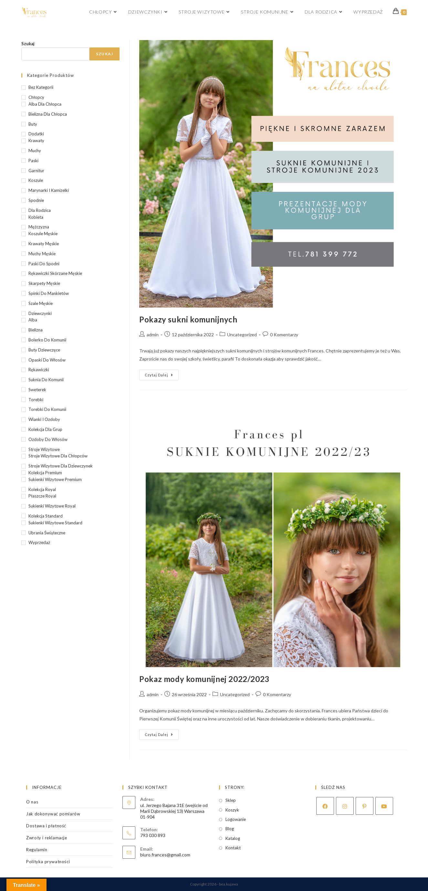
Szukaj (28, 43)
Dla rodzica (39, 210)
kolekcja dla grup (45, 429)
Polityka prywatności (48, 861)
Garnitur (36, 170)
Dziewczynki (40, 313)
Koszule (35, 180)
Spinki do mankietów (48, 293)
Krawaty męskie (43, 243)
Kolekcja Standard (45, 516)
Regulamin (36, 849)
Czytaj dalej (162, 376)
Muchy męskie (42, 253)
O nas (32, 801)
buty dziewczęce (44, 349)
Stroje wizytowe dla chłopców (58, 455)
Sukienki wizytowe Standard (55, 522)
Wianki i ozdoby (44, 419)
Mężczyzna (38, 226)
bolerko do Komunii (47, 339)
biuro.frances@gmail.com (165, 854)
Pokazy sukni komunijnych (188, 319)
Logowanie (235, 819)
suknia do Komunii (46, 379)
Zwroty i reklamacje (46, 837)
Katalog (232, 838)
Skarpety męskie (44, 283)
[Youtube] (384, 806)
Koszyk (232, 809)
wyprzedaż (39, 542)
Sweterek (37, 389)
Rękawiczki (38, 369)
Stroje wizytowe (44, 449)
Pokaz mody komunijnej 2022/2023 (204, 679)
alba (32, 319)
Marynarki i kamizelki (48, 190)
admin (153, 334)
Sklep (230, 800)
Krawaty (36, 140)
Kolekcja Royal (42, 489)
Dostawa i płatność (46, 825)
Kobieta (35, 217)
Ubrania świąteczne (46, 532)
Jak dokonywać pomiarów (53, 813)
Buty (32, 124)
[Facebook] (325, 806)
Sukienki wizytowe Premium (55, 479)
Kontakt (233, 847)
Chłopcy (36, 97)
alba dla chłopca (44, 104)
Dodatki (36, 133)
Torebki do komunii (47, 409)
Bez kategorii (40, 87)
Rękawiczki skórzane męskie (55, 273)
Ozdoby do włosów (48, 439)
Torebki (35, 399)
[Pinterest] (364, 806)
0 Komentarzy (284, 334)
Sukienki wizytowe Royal (52, 505)
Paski (33, 160)
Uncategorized (242, 334)
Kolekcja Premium (45, 472)
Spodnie (36, 200)
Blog (229, 828)
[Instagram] (345, 806)
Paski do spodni (43, 263)
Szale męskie (40, 303)
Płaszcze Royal (42, 495)
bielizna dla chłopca (47, 114)
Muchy (34, 150)
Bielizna (35, 329)
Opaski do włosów (47, 359)
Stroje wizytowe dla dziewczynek (60, 465)
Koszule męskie (42, 233)
